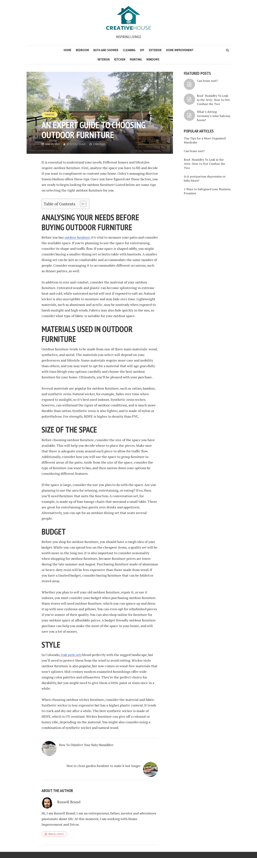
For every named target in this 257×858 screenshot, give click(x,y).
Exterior (155, 50)
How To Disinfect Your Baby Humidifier (76, 749)
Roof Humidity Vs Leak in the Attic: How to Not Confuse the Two (213, 100)
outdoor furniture (78, 237)
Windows (152, 59)
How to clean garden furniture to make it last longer (123, 751)
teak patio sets (72, 654)
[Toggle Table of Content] (81, 204)
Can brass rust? (207, 81)
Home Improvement (180, 50)
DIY (142, 50)
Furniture (50, 114)
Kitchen (119, 59)
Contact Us (224, 848)
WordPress (90, 848)
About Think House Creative (179, 848)
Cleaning (129, 50)
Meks (65, 848)
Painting (136, 59)
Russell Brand (78, 144)
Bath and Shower (105, 50)
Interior (104, 59)
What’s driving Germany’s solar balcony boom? (213, 116)
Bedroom (82, 50)
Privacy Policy (206, 848)
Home (67, 50)
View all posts (56, 819)
